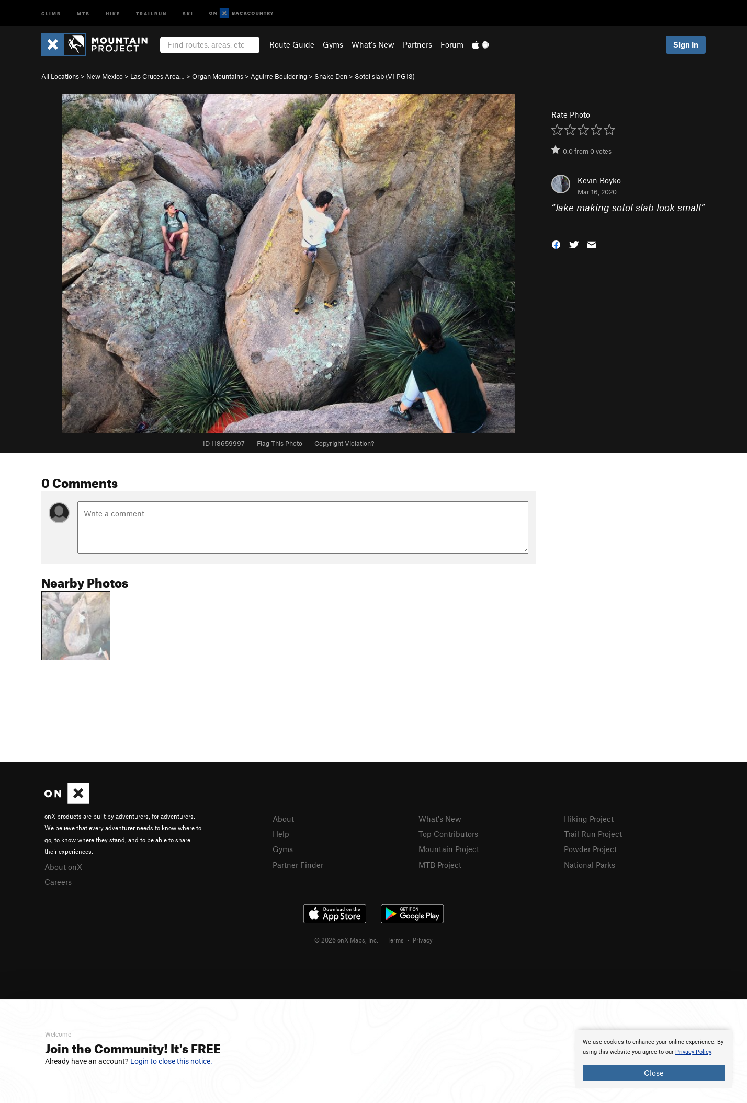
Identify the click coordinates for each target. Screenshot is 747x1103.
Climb (51, 12)
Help (281, 833)
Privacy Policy (693, 1052)
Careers (58, 882)
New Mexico (104, 76)
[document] (654, 1059)
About (283, 818)
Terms (395, 940)
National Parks (589, 864)
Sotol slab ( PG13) (385, 76)
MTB (83, 12)
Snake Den (330, 76)
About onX (63, 866)
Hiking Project (589, 818)
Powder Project (590, 849)
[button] (556, 243)
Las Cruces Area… (157, 76)
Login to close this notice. (171, 1061)
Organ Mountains (217, 76)
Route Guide (291, 44)
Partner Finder (298, 864)
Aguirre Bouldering (279, 76)
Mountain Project (448, 849)
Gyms (333, 44)
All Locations (60, 76)
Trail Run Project (593, 833)
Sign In (685, 44)
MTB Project (439, 864)
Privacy (423, 940)
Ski (188, 12)
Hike (113, 12)
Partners (417, 44)
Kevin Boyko (599, 180)
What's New (373, 44)
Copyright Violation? (344, 443)
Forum (451, 44)
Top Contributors (448, 833)
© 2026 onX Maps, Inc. (346, 940)
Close (654, 1072)
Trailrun (151, 12)
